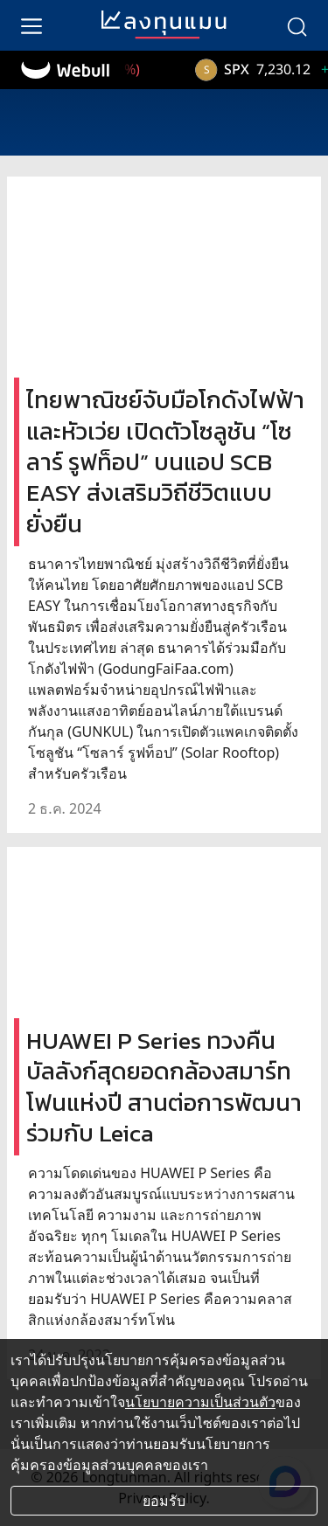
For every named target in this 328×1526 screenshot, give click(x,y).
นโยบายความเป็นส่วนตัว (200, 1402)
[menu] (31, 25)
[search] (296, 25)
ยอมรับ (164, 1500)
